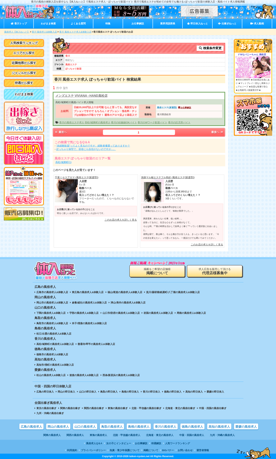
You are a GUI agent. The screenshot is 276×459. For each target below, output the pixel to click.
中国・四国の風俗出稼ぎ (212, 408)
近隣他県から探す (24, 63)
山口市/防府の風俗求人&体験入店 (121, 313)
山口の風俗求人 (85, 426)
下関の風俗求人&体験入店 (51, 313)
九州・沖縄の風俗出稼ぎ (50, 413)
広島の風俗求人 (31, 426)
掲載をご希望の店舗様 (157, 271)
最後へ (217, 132)
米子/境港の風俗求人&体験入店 (89, 323)
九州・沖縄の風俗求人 (222, 435)
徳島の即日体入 (173, 391)
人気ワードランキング (177, 443)
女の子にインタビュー (118, 443)
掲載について (150, 450)
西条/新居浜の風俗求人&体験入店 (121, 375)
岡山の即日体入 (66, 391)
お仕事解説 (137, 23)
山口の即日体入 (87, 391)
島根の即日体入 (130, 391)
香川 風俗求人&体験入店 (44, 32)
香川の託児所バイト (179, 122)
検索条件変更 (210, 48)
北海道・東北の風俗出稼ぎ (180, 408)
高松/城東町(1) (63, 162)
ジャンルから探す (24, 73)
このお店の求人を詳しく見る (120, 219)
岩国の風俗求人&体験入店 (158, 313)
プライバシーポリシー (93, 450)
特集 (107, 23)
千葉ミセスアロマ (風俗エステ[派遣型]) (76, 177)
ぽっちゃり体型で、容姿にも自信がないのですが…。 (86, 149)
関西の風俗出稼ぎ (94, 408)
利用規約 (72, 450)
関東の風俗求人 (52, 435)
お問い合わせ (185, 450)
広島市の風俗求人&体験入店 (52, 292)
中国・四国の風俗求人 (191, 435)
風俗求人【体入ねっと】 (17, 32)
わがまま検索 (48, 23)
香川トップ (19, 23)
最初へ (60, 132)
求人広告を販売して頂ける (214, 271)
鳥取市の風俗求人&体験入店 (52, 323)
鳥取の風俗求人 (112, 426)
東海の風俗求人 (98, 435)
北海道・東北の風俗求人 (159, 435)
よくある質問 (78, 23)
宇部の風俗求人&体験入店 (84, 313)
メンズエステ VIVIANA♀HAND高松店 (81, 95)
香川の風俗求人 (165, 426)
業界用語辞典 (167, 23)
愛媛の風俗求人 (246, 426)
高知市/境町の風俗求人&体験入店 (55, 364)
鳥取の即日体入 (109, 391)
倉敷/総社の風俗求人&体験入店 (89, 302)
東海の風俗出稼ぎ (118, 408)
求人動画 (257, 23)
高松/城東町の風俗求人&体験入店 (55, 344)
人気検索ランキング (24, 43)
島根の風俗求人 (139, 426)
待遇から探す (24, 83)
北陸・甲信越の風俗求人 (126, 435)
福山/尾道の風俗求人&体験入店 (125, 292)
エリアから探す (24, 53)
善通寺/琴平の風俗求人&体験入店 (96, 344)
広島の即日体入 (45, 391)
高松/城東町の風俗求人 (97, 122)
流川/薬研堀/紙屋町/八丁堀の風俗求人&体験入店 (173, 292)
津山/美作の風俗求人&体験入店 (128, 302)
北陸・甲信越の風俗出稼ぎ (146, 408)
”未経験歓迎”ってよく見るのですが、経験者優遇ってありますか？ (93, 145)
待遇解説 (156, 443)
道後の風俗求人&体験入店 (84, 375)
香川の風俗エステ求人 (71, 122)
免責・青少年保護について (125, 450)
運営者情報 (202, 450)
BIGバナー (168, 450)
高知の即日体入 (194, 391)
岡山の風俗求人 (58, 426)
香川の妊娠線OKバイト (124, 122)
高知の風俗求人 (219, 426)
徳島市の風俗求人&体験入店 (52, 354)
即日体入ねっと (197, 23)
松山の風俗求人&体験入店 (51, 375)
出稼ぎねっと (227, 23)
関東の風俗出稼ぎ (70, 408)
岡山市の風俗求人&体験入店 (52, 302)
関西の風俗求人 (75, 435)
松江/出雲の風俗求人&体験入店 (53, 333)
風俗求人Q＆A (94, 443)
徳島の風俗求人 (192, 426)
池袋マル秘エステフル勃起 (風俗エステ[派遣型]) (168, 177)
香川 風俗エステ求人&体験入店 (75, 32)
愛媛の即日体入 (215, 391)
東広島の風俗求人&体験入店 (88, 292)
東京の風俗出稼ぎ (46, 408)
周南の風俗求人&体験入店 (191, 313)
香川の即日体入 (151, 391)
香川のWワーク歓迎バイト (152, 122)
